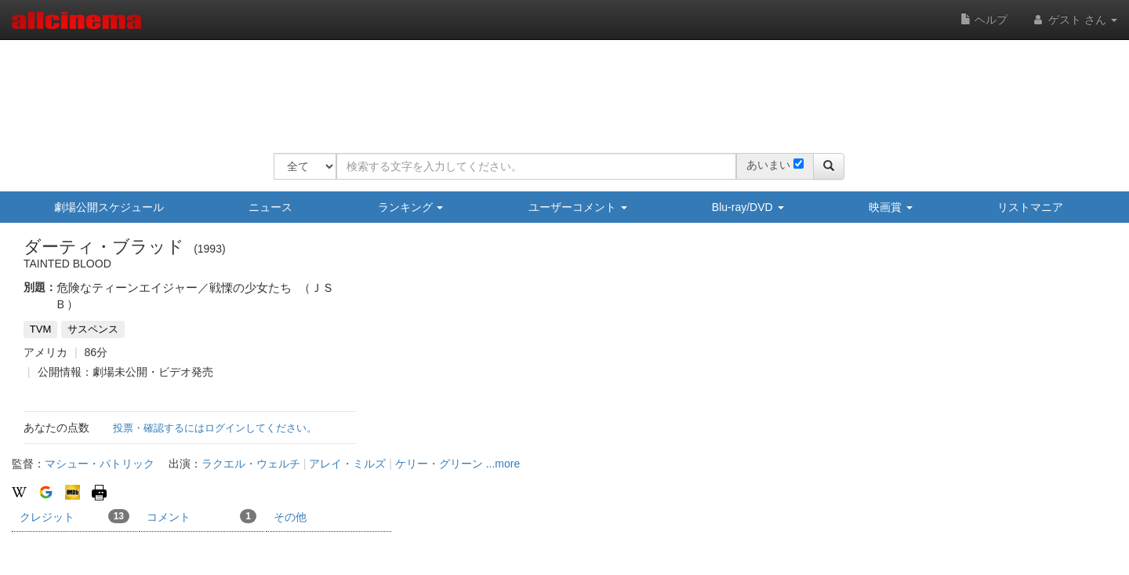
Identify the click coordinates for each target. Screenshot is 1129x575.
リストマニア (1030, 207)
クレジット (74, 516)
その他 (290, 517)
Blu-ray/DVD (748, 207)
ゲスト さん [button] (1074, 19)
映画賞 (891, 207)
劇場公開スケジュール (109, 207)
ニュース (270, 207)
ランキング (411, 207)
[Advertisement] (559, 86)
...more (503, 463)
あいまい (768, 164)
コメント (201, 516)
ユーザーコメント (577, 207)
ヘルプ (983, 19)
